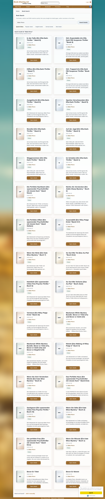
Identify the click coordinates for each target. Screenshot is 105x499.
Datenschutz (61, 498)
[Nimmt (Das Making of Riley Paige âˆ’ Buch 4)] (59, 356)
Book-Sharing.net (21, 2)
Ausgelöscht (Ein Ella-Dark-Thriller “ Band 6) (38, 101)
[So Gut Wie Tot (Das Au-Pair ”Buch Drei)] (59, 263)
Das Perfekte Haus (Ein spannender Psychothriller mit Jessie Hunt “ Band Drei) (77, 379)
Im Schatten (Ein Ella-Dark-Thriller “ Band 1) (77, 159)
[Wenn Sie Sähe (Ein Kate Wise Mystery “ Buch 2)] (59, 419)
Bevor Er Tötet (33, 472)
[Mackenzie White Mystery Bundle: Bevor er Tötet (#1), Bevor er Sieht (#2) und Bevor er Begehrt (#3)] (20, 356)
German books (49, 26)
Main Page (18, 6)
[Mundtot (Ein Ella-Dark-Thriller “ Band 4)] (20, 139)
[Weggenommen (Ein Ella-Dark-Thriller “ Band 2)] (20, 168)
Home (18, 11)
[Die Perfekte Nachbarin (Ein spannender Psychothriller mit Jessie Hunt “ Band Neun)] (20, 199)
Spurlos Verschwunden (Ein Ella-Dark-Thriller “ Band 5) (77, 101)
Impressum (54, 498)
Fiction (29, 47)
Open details (33, 60)
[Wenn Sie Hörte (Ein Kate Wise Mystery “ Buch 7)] (20, 263)
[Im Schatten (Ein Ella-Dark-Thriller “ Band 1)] (59, 168)
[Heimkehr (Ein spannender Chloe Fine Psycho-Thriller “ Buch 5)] (20, 293)
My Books (38, 6)
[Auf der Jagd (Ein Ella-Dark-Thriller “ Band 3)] (59, 139)
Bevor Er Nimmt (72, 472)
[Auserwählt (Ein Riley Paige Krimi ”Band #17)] (59, 232)
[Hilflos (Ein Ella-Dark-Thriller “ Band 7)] (20, 80)
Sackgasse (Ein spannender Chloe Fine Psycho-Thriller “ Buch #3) (38, 410)
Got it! (91, 493)
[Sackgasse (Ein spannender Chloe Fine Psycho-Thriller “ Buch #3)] (20, 419)
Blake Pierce (31, 45)
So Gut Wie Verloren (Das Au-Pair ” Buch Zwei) (76, 283)
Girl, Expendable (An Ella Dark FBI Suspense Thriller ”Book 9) (77, 40)
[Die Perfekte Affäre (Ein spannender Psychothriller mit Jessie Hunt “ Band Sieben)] (20, 232)
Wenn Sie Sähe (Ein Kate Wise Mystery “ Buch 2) (76, 409)
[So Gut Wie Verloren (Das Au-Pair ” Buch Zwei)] (59, 293)
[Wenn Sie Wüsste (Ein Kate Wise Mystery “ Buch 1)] (59, 451)
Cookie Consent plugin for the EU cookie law (91, 496)
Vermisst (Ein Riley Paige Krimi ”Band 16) (37, 314)
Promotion (58, 6)
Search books (83, 22)
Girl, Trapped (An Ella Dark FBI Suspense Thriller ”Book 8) (77, 71)
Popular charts (29, 26)
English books (39, 26)
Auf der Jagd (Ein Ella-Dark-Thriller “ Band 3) (77, 130)
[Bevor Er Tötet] (20, 479)
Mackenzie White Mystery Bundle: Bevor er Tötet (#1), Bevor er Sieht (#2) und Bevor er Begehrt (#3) (38, 347)
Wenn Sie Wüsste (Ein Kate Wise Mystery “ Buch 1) (77, 440)
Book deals (59, 26)
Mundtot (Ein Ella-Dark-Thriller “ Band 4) (36, 130)
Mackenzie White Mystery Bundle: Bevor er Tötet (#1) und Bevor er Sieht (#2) (77, 315)
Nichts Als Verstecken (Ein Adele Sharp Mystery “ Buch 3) (77, 189)
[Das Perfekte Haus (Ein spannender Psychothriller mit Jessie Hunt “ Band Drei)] (59, 388)
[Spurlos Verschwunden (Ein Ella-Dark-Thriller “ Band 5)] (59, 110)
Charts (28, 6)
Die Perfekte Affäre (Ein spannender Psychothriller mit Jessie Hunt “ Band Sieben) (38, 223)
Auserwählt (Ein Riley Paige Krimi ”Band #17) (77, 221)
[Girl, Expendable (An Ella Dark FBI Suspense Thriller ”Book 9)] (59, 49)
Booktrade (48, 6)
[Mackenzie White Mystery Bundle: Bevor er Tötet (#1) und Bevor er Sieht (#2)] (59, 324)
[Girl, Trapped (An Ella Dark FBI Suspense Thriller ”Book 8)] (59, 80)
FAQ (67, 6)
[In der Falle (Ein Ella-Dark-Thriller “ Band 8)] (20, 49)
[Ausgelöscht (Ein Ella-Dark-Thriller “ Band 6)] (20, 110)
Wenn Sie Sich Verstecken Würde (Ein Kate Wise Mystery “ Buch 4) (37, 379)
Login (87, 2)
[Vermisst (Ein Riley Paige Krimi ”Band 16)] (20, 324)
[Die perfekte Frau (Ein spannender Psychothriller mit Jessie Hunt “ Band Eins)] (20, 451)
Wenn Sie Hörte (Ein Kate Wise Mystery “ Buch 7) (37, 254)
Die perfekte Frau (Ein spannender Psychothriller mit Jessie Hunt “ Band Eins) (38, 442)
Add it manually (30, 493)
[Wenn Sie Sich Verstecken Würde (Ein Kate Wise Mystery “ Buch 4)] (20, 388)
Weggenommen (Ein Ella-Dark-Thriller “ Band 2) (37, 159)
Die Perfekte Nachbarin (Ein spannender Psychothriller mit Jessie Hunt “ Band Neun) (38, 190)
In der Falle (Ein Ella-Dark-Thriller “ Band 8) (37, 39)
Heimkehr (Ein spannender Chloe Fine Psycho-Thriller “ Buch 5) (38, 284)
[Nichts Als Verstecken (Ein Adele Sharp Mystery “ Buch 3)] (59, 199)
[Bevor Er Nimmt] (59, 479)
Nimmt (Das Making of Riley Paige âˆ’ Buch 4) (77, 345)
